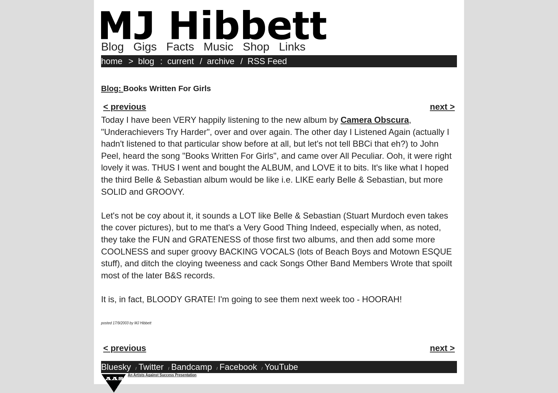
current (180, 61)
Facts (180, 46)
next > (442, 106)
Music (218, 46)
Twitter (151, 367)
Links (292, 46)
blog (146, 61)
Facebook (238, 367)
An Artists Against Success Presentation (162, 375)
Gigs (145, 46)
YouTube (281, 367)
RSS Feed (267, 61)
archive (221, 61)
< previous (124, 106)
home (111, 61)
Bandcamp (191, 367)
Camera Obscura (375, 120)
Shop (256, 46)
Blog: (112, 88)
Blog (112, 46)
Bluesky (116, 367)
